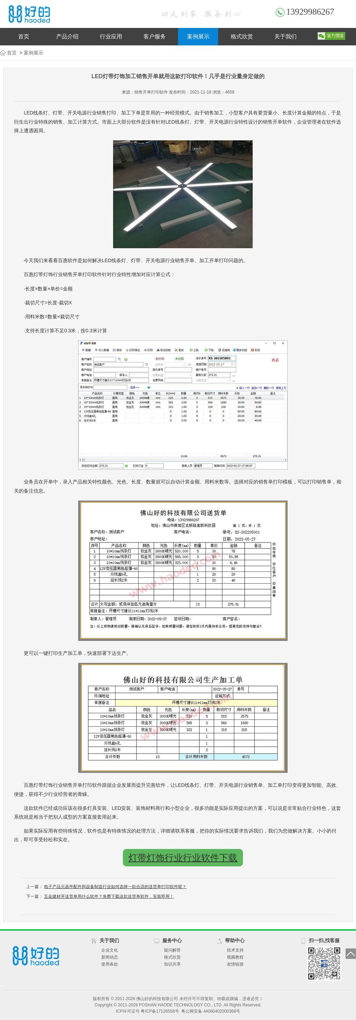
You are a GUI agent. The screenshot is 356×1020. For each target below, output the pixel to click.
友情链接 (235, 964)
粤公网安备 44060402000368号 (210, 1011)
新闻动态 (109, 957)
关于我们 (285, 36)
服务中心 (172, 940)
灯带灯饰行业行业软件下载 (182, 857)
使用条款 (109, 964)
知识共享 (172, 964)
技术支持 (235, 950)
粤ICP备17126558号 (160, 1011)
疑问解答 (172, 950)
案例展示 (198, 36)
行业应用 (111, 36)
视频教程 (235, 957)
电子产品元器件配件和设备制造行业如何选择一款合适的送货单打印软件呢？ (115, 886)
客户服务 (154, 36)
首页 (23, 36)
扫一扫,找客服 (324, 940)
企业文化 (109, 950)
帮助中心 (235, 940)
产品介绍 (67, 36)
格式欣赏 (242, 36)
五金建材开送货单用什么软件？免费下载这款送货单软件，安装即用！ (109, 896)
